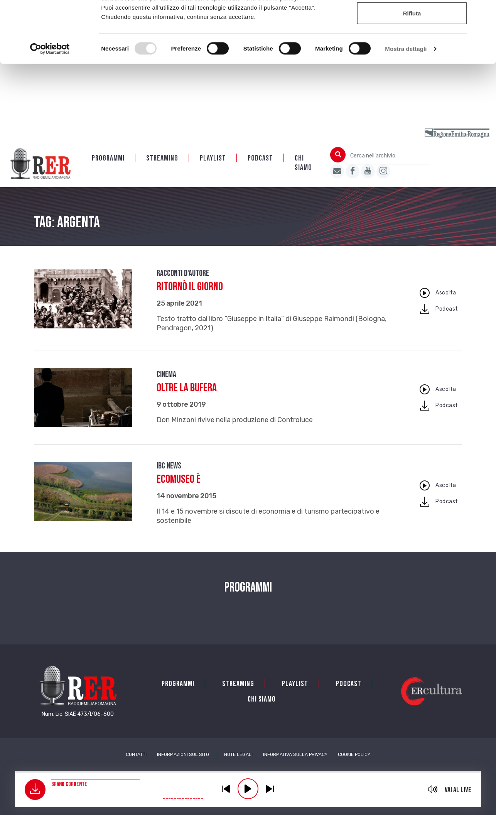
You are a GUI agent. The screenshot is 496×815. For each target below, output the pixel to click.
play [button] (248, 788)
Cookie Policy (354, 755)
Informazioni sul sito (183, 755)
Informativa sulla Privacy (295, 755)
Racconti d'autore (183, 274)
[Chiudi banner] (484, 12)
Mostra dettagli (406, 106)
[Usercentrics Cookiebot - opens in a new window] (50, 106)
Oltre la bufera (187, 389)
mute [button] (432, 789)
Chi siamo (303, 163)
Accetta (412, 20)
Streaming (162, 159)
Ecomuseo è (179, 480)
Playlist (213, 159)
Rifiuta (412, 71)
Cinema (166, 375)
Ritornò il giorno (190, 287)
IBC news (169, 467)
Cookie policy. (278, 55)
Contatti (136, 755)
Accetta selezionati (412, 45)
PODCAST (260, 159)
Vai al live (458, 790)
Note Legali (238, 755)
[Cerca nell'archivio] (388, 156)
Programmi (108, 159)
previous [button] (226, 788)
